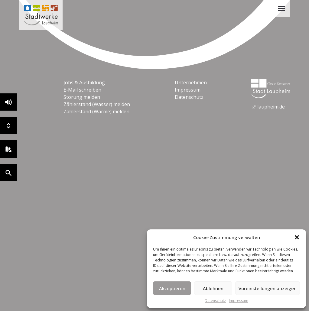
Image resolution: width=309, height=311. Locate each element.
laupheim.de (268, 106)
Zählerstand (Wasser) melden (96, 104)
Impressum (238, 300)
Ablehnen (213, 288)
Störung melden (81, 97)
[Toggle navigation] (281, 8)
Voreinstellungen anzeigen (268, 288)
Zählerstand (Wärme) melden (96, 111)
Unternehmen (191, 82)
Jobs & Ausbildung (84, 82)
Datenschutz (215, 300)
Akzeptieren (172, 288)
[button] (297, 237)
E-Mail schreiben (82, 89)
